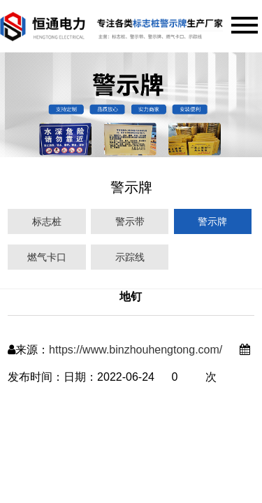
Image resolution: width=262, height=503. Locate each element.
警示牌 (212, 221)
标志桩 (46, 221)
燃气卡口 (46, 257)
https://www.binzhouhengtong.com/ (135, 350)
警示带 (130, 221)
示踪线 (130, 257)
